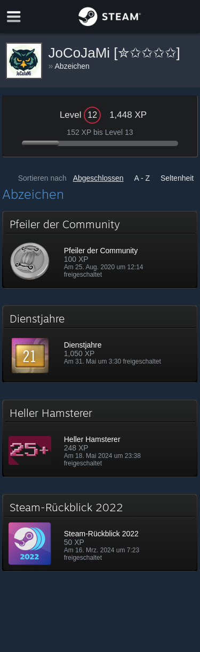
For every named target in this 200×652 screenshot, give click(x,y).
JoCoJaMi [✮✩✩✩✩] (114, 53)
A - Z (142, 178)
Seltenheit (177, 178)
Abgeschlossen (98, 178)
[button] (100, 249)
